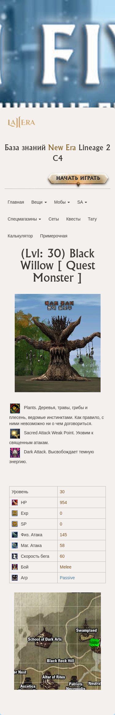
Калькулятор (20, 235)
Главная (16, 202)
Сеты (53, 219)
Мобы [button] (62, 202)
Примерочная (53, 235)
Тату (92, 219)
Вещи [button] (39, 202)
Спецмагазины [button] (24, 219)
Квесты (73, 219)
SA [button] (82, 202)
